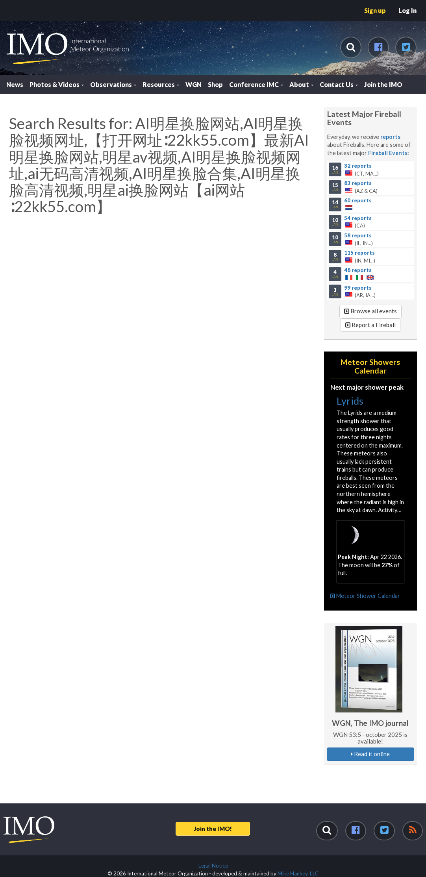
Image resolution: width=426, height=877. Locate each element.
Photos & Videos (57, 84)
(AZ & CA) (370, 187)
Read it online (370, 753)
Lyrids (350, 401)
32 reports (358, 165)
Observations (113, 84)
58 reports (358, 235)
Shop (215, 84)
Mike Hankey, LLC (298, 873)
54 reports (358, 217)
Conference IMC (256, 84)
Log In (407, 10)
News (14, 84)
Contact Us (339, 84)
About (301, 84)
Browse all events (370, 311)
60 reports (358, 200)
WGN (193, 84)
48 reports (358, 270)
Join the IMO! (213, 828)
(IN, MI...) (370, 256)
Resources (161, 84)
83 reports (358, 183)
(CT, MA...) (370, 169)
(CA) (370, 221)
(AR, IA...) (370, 291)
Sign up (375, 10)
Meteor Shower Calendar (365, 595)
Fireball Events (387, 153)
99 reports (358, 287)
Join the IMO (383, 84)
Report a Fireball (370, 324)
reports (390, 136)
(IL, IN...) (370, 239)
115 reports (359, 252)
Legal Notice (213, 865)
